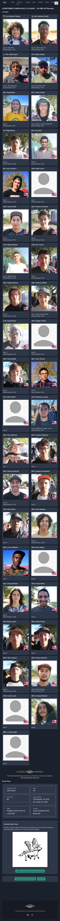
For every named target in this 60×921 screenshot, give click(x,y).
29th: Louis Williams (10, 547)
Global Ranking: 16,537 (37, 202)
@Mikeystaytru (12, 276)
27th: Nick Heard (9, 509)
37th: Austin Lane (9, 696)
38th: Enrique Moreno (39, 696)
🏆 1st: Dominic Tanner (11, 16)
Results (47, 2)
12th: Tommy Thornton (39, 206)
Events (12, 2)
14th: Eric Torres (37, 245)
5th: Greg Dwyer (9, 92)
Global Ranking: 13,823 (37, 164)
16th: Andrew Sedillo (39, 283)
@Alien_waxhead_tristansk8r (44, 124)
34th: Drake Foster (38, 621)
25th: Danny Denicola (11, 471)
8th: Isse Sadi (36, 130)
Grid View (41, 879)
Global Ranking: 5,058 (9, 240)
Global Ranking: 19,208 (37, 542)
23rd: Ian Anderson (10, 435)
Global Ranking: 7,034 (9, 49)
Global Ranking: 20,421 (37, 240)
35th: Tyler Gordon (10, 658)
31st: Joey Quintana (10, 583)
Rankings (40, 2)
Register (28, 2)
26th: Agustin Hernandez (40, 471)
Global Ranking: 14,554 (9, 164)
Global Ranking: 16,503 (37, 316)
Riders (34, 2)
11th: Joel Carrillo (9, 206)
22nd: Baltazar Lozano (39, 397)
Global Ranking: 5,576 (37, 691)
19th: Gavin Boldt (9, 359)
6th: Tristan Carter (38, 92)
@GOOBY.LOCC (41, 86)
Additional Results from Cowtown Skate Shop (30, 871)
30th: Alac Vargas (37, 547)
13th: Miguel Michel (10, 245)
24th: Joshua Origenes (39, 435)
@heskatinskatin (12, 86)
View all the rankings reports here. (30, 777)
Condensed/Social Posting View (25, 879)
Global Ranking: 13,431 (9, 392)
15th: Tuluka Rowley (10, 283)
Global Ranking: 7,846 (9, 125)
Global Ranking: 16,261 (9, 278)
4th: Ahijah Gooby (38, 54)
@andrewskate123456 (42, 314)
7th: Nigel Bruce (9, 130)
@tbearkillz (11, 47)
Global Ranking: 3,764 (37, 430)
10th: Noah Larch (37, 168)
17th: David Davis (9, 321)
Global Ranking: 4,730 (37, 87)
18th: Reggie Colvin (38, 321)
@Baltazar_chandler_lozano (44, 428)
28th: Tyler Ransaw (38, 509)
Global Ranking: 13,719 (9, 504)
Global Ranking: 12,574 (9, 202)
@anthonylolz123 (41, 47)
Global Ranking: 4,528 (37, 49)
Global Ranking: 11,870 (9, 316)
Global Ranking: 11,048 (9, 617)
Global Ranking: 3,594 (37, 125)
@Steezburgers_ (40, 689)
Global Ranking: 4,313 (9, 87)
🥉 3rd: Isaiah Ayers (10, 54)
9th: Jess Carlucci (9, 168)
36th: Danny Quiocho (39, 658)
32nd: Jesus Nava (37, 583)
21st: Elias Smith (9, 397)
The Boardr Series (19, 3)
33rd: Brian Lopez (9, 621)
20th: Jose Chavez (38, 359)
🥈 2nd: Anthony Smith (39, 16)
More (52, 2)
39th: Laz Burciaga (10, 732)
